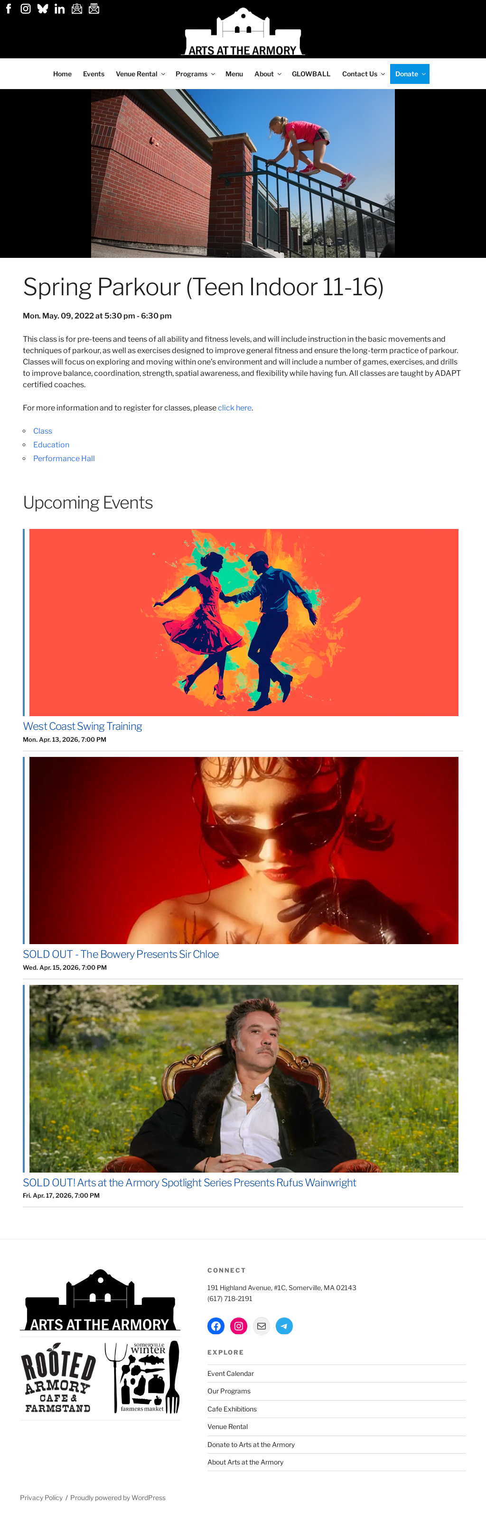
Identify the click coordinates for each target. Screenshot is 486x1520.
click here (235, 407)
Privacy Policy (41, 1497)
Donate (411, 74)
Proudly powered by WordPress (118, 1497)
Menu (234, 74)
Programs (196, 74)
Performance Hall (64, 458)
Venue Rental (141, 74)
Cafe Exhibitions (232, 1409)
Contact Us (364, 74)
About (268, 74)
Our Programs (229, 1391)
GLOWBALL (311, 74)
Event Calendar (230, 1373)
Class (42, 431)
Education (51, 444)
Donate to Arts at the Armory (251, 1444)
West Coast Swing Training (82, 726)
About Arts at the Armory (245, 1462)
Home (62, 74)
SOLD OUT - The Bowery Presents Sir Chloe (121, 954)
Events (93, 74)
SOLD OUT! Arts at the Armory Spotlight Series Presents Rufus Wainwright (189, 1182)
